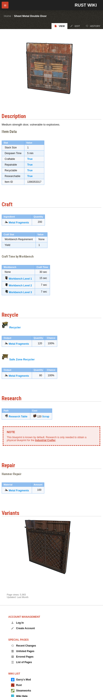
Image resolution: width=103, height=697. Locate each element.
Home (7, 16)
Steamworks (21, 690)
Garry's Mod (21, 679)
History (93, 26)
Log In (17, 623)
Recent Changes (23, 645)
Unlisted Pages (22, 651)
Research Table (18, 416)
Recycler (15, 327)
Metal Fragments (19, 222)
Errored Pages (22, 656)
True (29, 159)
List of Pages (21, 662)
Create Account (23, 628)
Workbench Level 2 (20, 285)
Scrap (45, 416)
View (59, 26)
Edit (75, 26)
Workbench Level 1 (20, 278)
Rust (16, 685)
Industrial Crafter (45, 440)
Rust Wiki (86, 5)
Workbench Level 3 (20, 292)
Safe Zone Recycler (22, 359)
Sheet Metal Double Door (30, 16)
